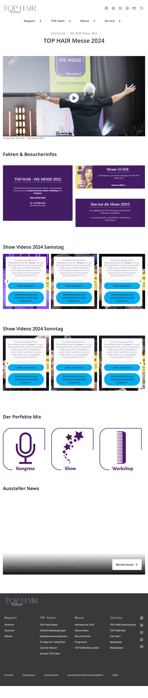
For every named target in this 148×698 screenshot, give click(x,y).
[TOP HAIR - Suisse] (38, 608)
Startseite (58, 33)
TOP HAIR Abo (118, 642)
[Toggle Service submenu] (119, 21)
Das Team (115, 648)
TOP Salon (58, 21)
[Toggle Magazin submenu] (40, 21)
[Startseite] (19, 8)
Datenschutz (51, 687)
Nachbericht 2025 (84, 636)
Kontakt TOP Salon (50, 665)
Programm (81, 654)
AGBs (114, 687)
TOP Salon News (49, 636)
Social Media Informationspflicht (84, 687)
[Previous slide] (7, 283)
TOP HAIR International (123, 636)
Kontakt (9, 687)
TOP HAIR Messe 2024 (83, 33)
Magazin (29, 21)
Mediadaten (116, 659)
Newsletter (116, 654)
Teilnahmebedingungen (53, 642)
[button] (74, 98)
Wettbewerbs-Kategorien (53, 648)
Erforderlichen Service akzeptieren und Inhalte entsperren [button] (26, 299)
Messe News (82, 642)
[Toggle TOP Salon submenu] (70, 21)
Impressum (28, 687)
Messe (84, 21)
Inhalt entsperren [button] (26, 287)
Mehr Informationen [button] (26, 281)
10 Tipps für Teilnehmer (53, 654)
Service (109, 21)
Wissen (8, 648)
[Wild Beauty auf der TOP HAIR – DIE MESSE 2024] (74, 544)
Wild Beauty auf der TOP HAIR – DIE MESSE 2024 (53, 567)
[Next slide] (140, 283)
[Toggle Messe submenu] (94, 21)
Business (9, 642)
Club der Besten (48, 659)
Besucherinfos (83, 648)
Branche (9, 636)
